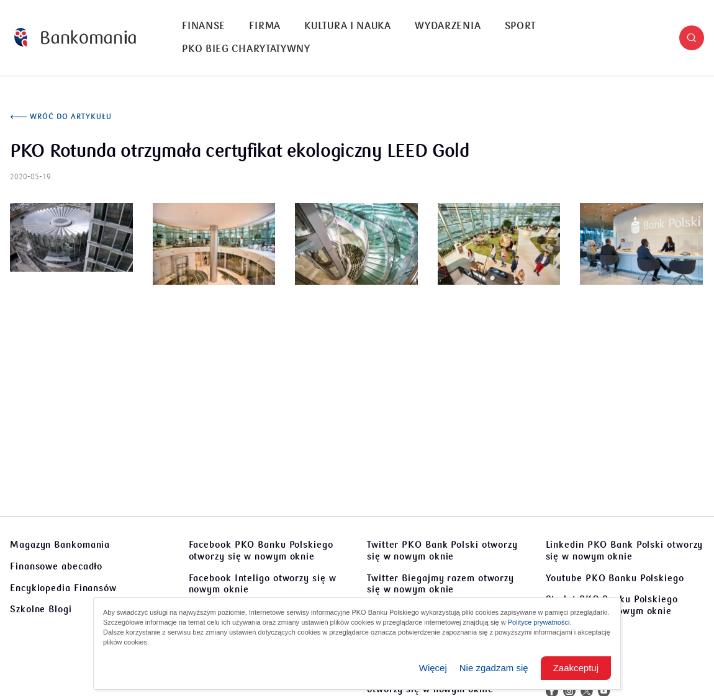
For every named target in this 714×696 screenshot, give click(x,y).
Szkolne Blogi (41, 609)
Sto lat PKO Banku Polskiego (612, 605)
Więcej (433, 668)
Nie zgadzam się (493, 668)
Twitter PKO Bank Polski (442, 550)
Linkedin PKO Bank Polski (624, 550)
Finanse (203, 26)
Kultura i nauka (347, 26)
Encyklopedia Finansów (63, 588)
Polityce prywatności (539, 622)
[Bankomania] (75, 37)
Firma (265, 26)
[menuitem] (203, 26)
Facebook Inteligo (263, 584)
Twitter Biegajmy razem (440, 584)
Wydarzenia (448, 26)
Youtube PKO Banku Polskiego (615, 578)
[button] (691, 37)
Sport (520, 26)
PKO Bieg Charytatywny (246, 49)
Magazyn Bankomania (60, 544)
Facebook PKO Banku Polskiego (261, 550)
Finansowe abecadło (56, 566)
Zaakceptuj (576, 668)
